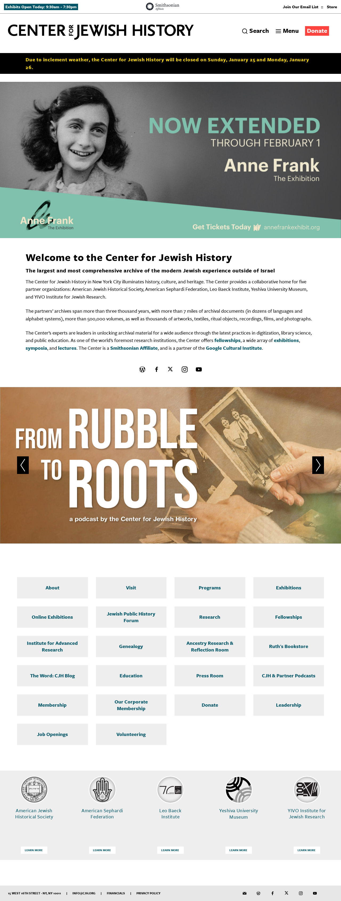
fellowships (227, 340)
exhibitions (286, 340)
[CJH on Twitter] (170, 369)
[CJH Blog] (142, 369)
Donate (317, 30)
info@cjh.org (83, 893)
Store (332, 7)
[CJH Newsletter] (244, 893)
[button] (23, 465)
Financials (116, 893)
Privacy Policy (148, 893)
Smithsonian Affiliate (134, 347)
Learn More (34, 850)
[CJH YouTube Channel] (199, 369)
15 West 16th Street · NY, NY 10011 (34, 893)
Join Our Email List (300, 7)
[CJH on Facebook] (156, 369)
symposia (36, 347)
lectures (67, 347)
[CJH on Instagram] (184, 369)
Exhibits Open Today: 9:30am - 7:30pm (41, 7)
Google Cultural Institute (234, 347)
